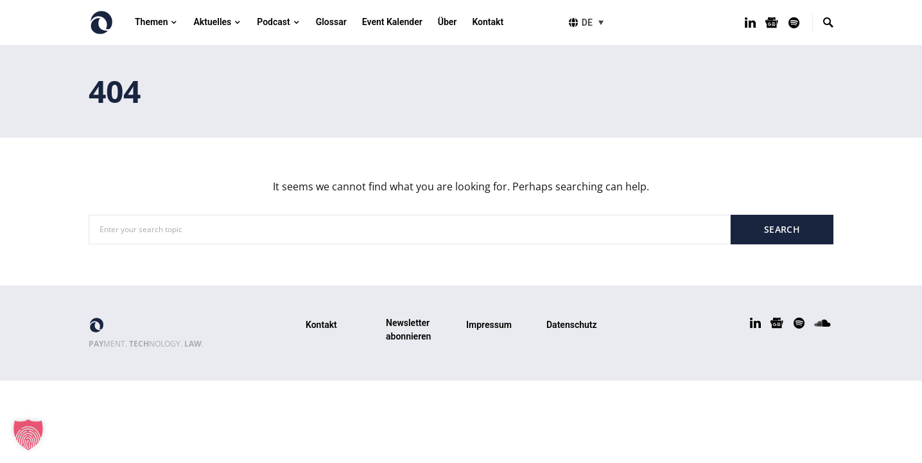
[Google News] (771, 22)
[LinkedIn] (750, 22)
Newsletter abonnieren (408, 329)
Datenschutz (571, 325)
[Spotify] (793, 22)
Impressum (489, 325)
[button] (28, 434)
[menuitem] (594, 22)
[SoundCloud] (822, 322)
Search (782, 229)
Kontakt (321, 325)
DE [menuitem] (587, 22)
